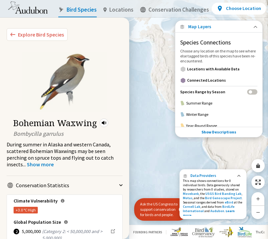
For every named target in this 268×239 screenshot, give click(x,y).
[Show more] (40, 164)
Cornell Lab (191, 206)
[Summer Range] (218, 103)
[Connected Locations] (218, 80)
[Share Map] (258, 165)
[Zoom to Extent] (258, 182)
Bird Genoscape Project (223, 198)
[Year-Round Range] (218, 125)
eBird (229, 202)
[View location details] (239, 9)
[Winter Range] (218, 114)
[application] (134, 119)
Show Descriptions (218, 131)
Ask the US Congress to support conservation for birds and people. (159, 209)
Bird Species (77, 9)
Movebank (191, 194)
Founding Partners (147, 232)
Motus (187, 198)
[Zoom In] (258, 198)
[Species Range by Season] (218, 92)
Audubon (217, 211)
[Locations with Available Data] (218, 69)
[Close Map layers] (219, 27)
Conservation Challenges (174, 9)
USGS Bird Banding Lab (223, 194)
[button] (104, 123)
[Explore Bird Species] (37, 34)
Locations (118, 9)
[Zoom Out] (258, 212)
